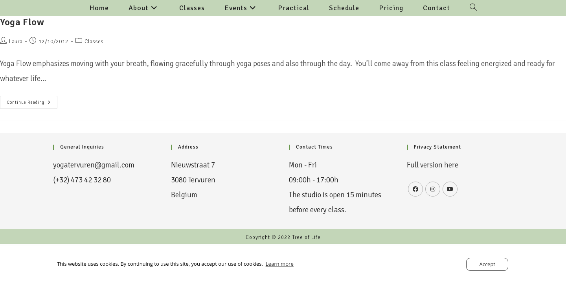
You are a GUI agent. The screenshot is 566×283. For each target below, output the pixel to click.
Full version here (433, 165)
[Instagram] (432, 189)
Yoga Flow (22, 22)
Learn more (279, 263)
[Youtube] (450, 189)
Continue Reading (32, 100)
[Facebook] (415, 189)
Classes (94, 41)
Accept (487, 264)
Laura (15, 41)
